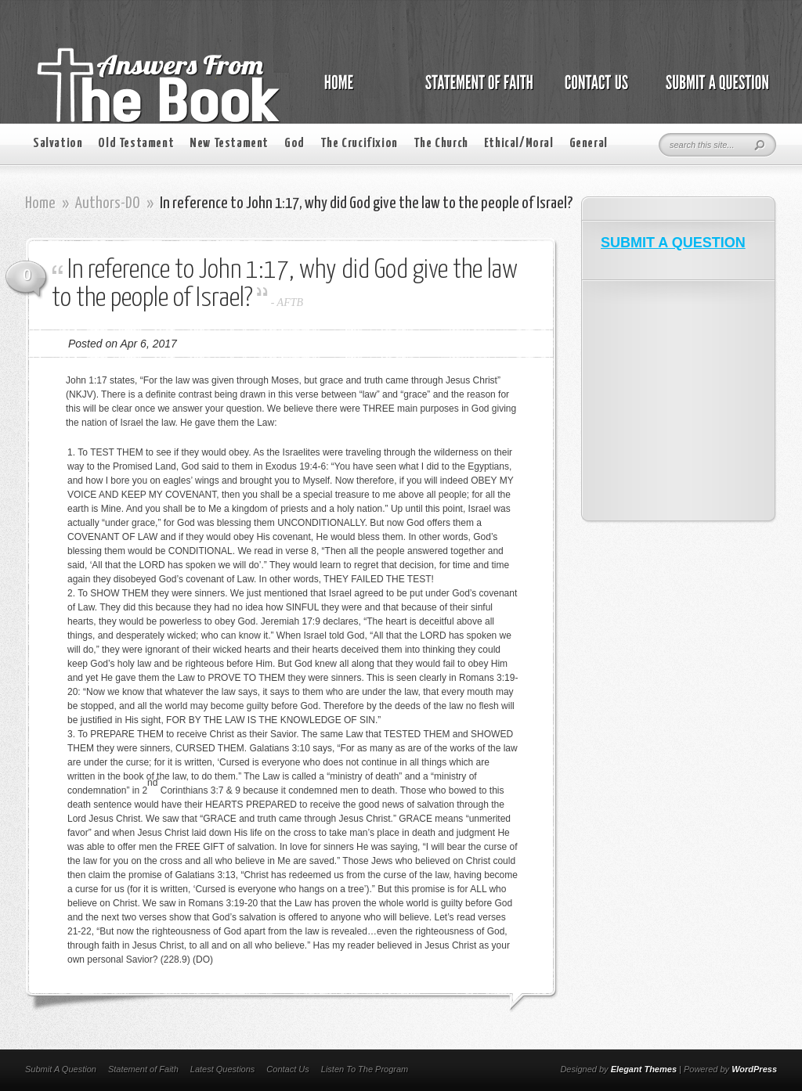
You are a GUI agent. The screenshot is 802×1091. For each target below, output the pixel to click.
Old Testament (136, 143)
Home (40, 203)
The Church (441, 143)
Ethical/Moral (519, 143)
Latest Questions (222, 1069)
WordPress (754, 1069)
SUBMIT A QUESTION (673, 242)
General (588, 143)
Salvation (57, 143)
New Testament (229, 143)
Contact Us (287, 1069)
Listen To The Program (364, 1069)
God (294, 143)
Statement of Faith (143, 1069)
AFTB (290, 302)
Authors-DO (107, 203)
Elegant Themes (644, 1069)
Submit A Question (60, 1069)
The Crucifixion (359, 143)
